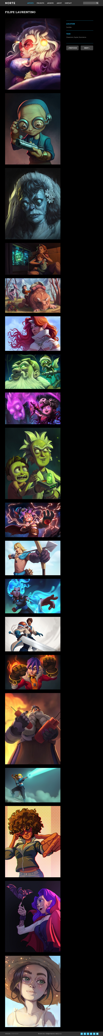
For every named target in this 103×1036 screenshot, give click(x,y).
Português (15, 1033)
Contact (68, 3)
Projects (40, 3)
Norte (10, 3)
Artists (30, 3)
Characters (69, 37)
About (59, 3)
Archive (50, 3)
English (7, 1033)
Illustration (82, 37)
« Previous (72, 48)
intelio (60, 1033)
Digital (76, 37)
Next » (87, 48)
